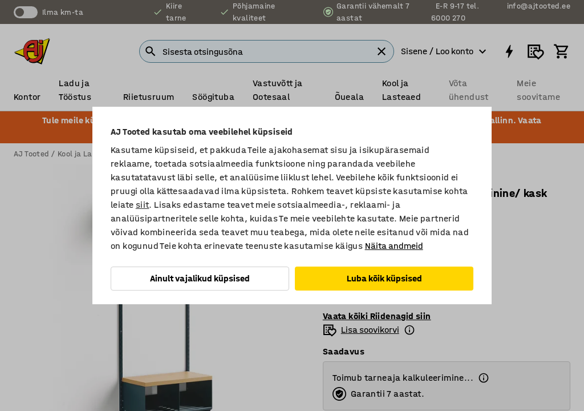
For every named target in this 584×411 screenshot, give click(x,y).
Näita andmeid (394, 245)
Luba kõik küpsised (384, 278)
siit (142, 204)
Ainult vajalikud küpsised (200, 278)
